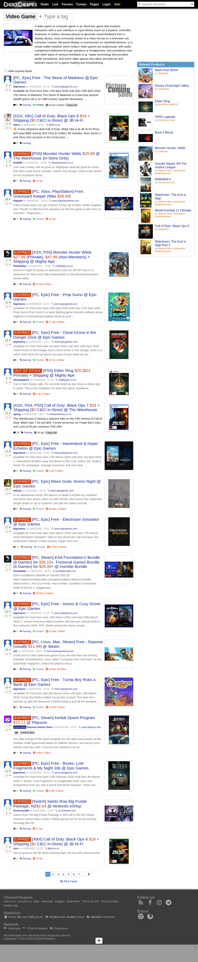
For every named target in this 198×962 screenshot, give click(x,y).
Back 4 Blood (164, 132)
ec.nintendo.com (67, 810)
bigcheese (19, 86)
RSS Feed (68, 881)
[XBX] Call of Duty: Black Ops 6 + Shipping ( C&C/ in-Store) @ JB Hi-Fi (56, 841)
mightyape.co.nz (64, 265)
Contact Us (24, 901)
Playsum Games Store (39, 727)
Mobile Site (11, 905)
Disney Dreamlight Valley (172, 85)
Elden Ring (162, 101)
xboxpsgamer (21, 379)
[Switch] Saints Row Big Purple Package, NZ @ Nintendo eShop (50, 803)
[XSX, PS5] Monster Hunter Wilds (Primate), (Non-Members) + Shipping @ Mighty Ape (52, 257)
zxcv (16, 848)
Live (55, 4)
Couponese (59, 928)
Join (117, 4)
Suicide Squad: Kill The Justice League (171, 165)
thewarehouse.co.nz (62, 162)
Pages (94, 4)
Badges (60, 901)
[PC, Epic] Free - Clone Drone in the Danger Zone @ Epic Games (54, 334)
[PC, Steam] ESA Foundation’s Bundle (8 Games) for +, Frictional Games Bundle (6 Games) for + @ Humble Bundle (56, 562)
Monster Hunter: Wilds (170, 148)
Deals (45, 4)
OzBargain (12, 928)
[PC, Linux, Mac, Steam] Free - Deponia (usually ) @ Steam (58, 644)
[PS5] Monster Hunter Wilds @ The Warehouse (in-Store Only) (56, 155)
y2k (15, 651)
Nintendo (163, 73)
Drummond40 (21, 810)
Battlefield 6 (163, 179)
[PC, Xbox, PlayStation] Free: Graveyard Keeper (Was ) (48, 193)
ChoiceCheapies (35, 928)
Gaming (26, 104)
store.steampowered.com (65, 200)
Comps (81, 4)
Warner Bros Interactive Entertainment (170, 172)
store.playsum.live (91, 727)
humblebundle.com (65, 571)
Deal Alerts (73, 901)
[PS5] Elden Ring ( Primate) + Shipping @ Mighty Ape (51, 372)
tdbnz (16, 124)
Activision (163, 229)
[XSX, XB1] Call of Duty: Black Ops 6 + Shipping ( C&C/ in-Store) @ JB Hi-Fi (51, 118)
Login (106, 4)
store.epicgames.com (65, 86)
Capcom (163, 151)
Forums (67, 4)
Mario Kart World (166, 70)
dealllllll (17, 162)
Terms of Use (90, 901)
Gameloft (163, 88)
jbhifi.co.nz (54, 124)
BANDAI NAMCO (168, 104)
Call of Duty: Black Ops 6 (172, 226)
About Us (10, 901)
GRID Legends (165, 116)
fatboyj (17, 490)
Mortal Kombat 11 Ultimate (173, 210)
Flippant (18, 200)
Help (36, 901)
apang (17, 414)
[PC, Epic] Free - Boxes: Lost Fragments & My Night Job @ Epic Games (51, 765)
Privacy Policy (110, 901)
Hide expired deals (18, 71)
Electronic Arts (166, 120)
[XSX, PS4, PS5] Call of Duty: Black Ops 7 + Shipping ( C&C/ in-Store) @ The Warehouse (56, 407)
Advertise (47, 901)
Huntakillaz (19, 265)
